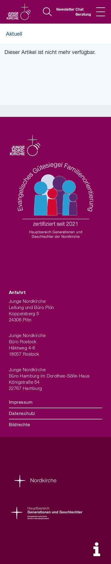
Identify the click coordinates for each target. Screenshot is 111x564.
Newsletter (63, 10)
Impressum (21, 402)
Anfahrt (17, 292)
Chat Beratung (82, 12)
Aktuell (14, 34)
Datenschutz (22, 413)
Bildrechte (19, 425)
